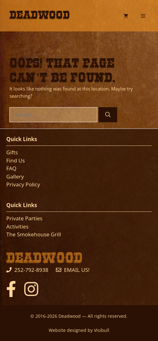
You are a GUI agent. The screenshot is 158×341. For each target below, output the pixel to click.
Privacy (15, 184)
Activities (17, 226)
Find (12, 160)
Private (15, 218)
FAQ (11, 168)
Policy (32, 184)
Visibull (101, 330)
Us (22, 160)
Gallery (15, 176)
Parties (33, 218)
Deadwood (39, 15)
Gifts (12, 152)
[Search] (108, 114)
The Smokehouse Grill (33, 234)
